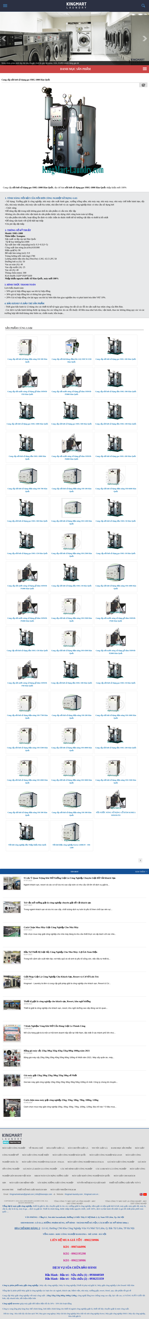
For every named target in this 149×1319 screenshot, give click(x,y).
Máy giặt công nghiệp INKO (116, 1314)
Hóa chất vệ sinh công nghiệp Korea (90, 1314)
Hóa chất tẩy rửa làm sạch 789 (26, 1314)
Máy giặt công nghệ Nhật (35, 1155)
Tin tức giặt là (99, 1148)
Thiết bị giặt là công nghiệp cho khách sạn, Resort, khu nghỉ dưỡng (57, 1001)
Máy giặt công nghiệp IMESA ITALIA (86, 1162)
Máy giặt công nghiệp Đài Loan (105, 1155)
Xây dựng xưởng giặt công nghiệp (55, 1183)
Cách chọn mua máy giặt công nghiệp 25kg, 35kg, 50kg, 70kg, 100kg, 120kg (61, 1100)
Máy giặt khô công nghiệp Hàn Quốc (91, 1176)
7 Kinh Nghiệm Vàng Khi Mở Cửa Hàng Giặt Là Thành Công (54, 1026)
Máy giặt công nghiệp (13, 1148)
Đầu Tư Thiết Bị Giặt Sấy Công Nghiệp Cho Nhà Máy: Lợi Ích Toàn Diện (60, 952)
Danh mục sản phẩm (121, 1148)
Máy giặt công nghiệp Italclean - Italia (43, 1162)
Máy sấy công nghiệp (137, 1314)
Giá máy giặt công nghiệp (120, 1162)
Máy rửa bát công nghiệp (66, 1314)
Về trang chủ (36, 1148)
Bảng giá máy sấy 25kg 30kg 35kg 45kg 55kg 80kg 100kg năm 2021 (57, 1050)
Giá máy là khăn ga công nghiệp (40, 1169)
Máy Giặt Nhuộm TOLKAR (63, 1190)
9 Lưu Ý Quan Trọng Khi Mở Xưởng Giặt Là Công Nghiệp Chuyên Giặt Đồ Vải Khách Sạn (69, 878)
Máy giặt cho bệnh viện (21, 1183)
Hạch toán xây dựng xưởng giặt (51, 1176)
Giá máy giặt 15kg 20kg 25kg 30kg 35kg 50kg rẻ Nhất (50, 1075)
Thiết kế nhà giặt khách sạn (32, 1190)
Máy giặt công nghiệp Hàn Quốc (69, 1155)
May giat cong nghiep (47, 1314)
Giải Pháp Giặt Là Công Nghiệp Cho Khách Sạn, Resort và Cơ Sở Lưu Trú (61, 976)
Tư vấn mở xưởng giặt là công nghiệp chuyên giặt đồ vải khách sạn (57, 902)
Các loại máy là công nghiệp (111, 1169)
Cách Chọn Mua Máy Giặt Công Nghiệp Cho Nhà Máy (51, 927)
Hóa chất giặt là (55, 1148)
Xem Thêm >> (141, 872)
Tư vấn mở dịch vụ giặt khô (91, 1183)
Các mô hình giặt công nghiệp (76, 1169)
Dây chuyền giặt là (78, 1148)
